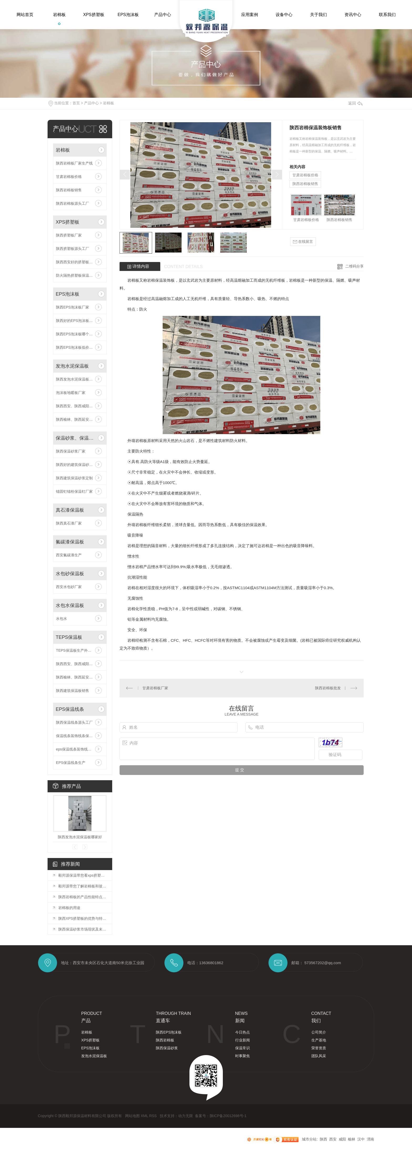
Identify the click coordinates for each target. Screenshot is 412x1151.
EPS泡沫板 (127, 14)
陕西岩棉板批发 (328, 688)
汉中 (361, 1139)
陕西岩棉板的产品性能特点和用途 (82, 897)
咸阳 (342, 1139)
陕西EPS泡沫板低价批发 (76, 347)
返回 (355, 103)
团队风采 (318, 1056)
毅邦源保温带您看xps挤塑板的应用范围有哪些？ (82, 875)
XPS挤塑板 (93, 14)
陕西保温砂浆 (167, 1048)
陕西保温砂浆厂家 (70, 451)
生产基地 (318, 1040)
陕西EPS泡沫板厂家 (72, 307)
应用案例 (249, 14)
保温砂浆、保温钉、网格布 (76, 438)
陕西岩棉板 (165, 1040)
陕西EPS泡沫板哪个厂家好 (78, 334)
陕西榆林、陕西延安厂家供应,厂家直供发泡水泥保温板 (80, 419)
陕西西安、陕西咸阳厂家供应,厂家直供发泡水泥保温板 (80, 406)
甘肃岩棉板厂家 (155, 688)
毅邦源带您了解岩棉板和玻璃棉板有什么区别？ (82, 886)
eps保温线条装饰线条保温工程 (80, 749)
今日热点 (242, 1032)
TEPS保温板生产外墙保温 (77, 650)
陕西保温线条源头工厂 (74, 722)
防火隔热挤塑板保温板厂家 (78, 275)
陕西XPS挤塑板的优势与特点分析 (82, 918)
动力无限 (185, 1116)
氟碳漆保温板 (70, 541)
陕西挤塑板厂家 (69, 235)
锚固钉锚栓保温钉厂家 (74, 491)
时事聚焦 (242, 1056)
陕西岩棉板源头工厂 (72, 203)
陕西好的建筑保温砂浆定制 (78, 465)
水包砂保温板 (70, 573)
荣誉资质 (318, 1048)
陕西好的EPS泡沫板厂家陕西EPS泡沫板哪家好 (80, 320)
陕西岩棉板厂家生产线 (74, 163)
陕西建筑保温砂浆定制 (74, 478)
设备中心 (284, 14)
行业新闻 (242, 1040)
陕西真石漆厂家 (69, 523)
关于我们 (318, 14)
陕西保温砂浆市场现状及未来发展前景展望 (82, 929)
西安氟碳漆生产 (69, 555)
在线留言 (303, 241)
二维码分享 (354, 266)
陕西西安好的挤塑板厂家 (76, 262)
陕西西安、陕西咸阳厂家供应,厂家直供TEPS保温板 (80, 664)
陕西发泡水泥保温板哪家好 (78, 379)
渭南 (370, 1139)
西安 (333, 1139)
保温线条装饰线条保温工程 (78, 736)
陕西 (323, 1139)
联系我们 (387, 14)
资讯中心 (352, 14)
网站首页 (25, 14)
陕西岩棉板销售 (69, 190)
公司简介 (318, 1032)
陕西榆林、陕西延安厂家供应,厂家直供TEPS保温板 (80, 677)
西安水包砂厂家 (69, 587)
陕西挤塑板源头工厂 (72, 248)
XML (145, 1116)
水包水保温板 (70, 605)
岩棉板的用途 (69, 908)
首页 (76, 103)
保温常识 (242, 1048)
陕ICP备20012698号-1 (228, 1116)
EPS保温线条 (70, 709)
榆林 (351, 1139)
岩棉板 (59, 14)
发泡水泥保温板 (72, 366)
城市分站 (309, 1139)
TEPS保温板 (69, 637)
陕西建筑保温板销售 (72, 690)
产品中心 (162, 14)
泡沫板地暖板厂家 (70, 392)
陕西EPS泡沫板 (169, 1032)
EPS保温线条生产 (70, 763)
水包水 (61, 618)
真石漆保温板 (70, 510)
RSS (153, 1116)
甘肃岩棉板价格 (69, 176)
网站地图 (133, 1116)
